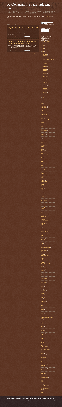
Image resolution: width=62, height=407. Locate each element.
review (42, 337)
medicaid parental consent (45, 255)
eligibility (42, 184)
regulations (42, 314)
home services (43, 223)
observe (42, 270)
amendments (43, 123)
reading (42, 305)
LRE (41, 251)
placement (42, 286)
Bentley (42, 137)
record (42, 306)
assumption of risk (44, 131)
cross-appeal (43, 165)
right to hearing (43, 339)
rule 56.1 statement (44, 346)
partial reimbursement (44, 278)
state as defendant (44, 364)
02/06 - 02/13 (45, 88)
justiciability (43, 242)
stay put (42, 370)
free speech (43, 208)
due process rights (44, 181)
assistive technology (44, 130)
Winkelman (42, 392)
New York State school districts (45, 263)
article (17, 47)
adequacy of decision (44, 115)
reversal (42, 334)
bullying (42, 142)
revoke (42, 338)
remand (42, 322)
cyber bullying (43, 172)
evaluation (42, 193)
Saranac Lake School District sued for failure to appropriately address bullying (22, 42)
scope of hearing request (45, 349)
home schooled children (44, 220)
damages (42, 173)
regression (42, 313)
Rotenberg (42, 342)
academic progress (44, 107)
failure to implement (44, 200)
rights (42, 341)
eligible (42, 185)
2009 (43, 97)
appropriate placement (44, 129)
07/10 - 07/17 (45, 69)
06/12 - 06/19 (45, 72)
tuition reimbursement (44, 385)
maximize (42, 254)
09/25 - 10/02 (45, 64)
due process (43, 180)
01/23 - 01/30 (45, 91)
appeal (42, 126)
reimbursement (43, 316)
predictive (42, 293)
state (42, 362)
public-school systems (44, 302)
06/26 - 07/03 (45, 70)
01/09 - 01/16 (45, 92)
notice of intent (43, 267)
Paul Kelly (42, 279)
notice (42, 266)
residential (42, 323)
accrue (42, 110)
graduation (42, 215)
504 (41, 104)
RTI (41, 345)
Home (23, 53)
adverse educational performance (46, 119)
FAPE (42, 203)
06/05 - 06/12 (45, 73)
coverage (42, 162)
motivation (42, 262)
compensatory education (45, 154)
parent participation (44, 277)
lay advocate (43, 246)
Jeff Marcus (43, 238)
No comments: (20, 36)
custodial (42, 170)
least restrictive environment (45, 247)
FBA (41, 204)
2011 (43, 51)
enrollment (42, 188)
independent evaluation (44, 231)
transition (42, 381)
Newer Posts (9, 53)
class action (43, 150)
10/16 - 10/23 (45, 55)
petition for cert (43, 282)
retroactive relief (43, 331)
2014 (43, 47)
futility (42, 211)
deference (42, 176)
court (42, 161)
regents (42, 312)
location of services (44, 250)
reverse (42, 335)
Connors (42, 157)
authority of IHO (43, 134)
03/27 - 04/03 (45, 82)
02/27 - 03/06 (45, 86)
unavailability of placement (45, 388)
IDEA (42, 224)
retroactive (42, 330)
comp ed (42, 153)
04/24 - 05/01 (45, 76)
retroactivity (43, 333)
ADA (41, 111)
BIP (41, 138)
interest (42, 235)
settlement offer (43, 354)
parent (42, 275)
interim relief (43, 236)
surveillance (43, 376)
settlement (42, 353)
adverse (42, 118)
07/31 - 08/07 (45, 67)
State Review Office (44, 366)
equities (42, 189)
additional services (44, 114)
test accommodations (44, 377)
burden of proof (43, 145)
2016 (43, 45)
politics (42, 289)
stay (41, 369)
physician (42, 285)
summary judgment (44, 372)
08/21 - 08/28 (45, 66)
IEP (41, 227)
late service (43, 244)
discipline (42, 177)
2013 (43, 48)
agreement (42, 122)
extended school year (44, 199)
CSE (41, 166)
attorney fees (43, 133)
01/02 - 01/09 (45, 94)
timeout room (43, 380)
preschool (42, 294)
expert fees (42, 196)
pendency (42, 281)
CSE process (43, 169)
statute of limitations (44, 368)
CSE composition (43, 168)
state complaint (43, 365)
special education (43, 357)
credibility (42, 164)
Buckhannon (43, 141)
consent (42, 158)
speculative (42, 358)
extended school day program (45, 197)
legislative (42, 248)
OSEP (42, 274)
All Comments (44, 31)
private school (43, 297)
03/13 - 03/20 (45, 85)
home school (43, 219)
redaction (42, 309)
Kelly (42, 243)
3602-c (42, 103)
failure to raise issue (44, 201)
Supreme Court (43, 374)
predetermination (43, 290)
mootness (42, 259)
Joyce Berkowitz (43, 239)
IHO (41, 228)
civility (42, 149)
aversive (42, 135)
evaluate (42, 192)
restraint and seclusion (44, 327)
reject (42, 319)
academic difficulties (44, 106)
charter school (43, 146)
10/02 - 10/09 (45, 63)
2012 (43, 50)
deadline (42, 174)
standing (42, 361)
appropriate (43, 127)
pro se (42, 298)
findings (42, 205)
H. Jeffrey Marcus (43, 216)
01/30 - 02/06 (45, 89)
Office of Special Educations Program (46, 271)
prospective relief (43, 301)
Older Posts (36, 53)
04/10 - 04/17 (45, 79)
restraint (42, 326)
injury (42, 232)
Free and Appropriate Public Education (47, 207)
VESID (42, 389)
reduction (42, 310)
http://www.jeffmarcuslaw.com (11, 21)
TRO (42, 384)
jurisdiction (42, 240)
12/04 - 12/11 (45, 54)
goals (42, 212)
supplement (43, 373)
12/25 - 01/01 (45, 52)
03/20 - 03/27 (45, 83)
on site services (43, 273)
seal (41, 350)
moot (42, 258)
